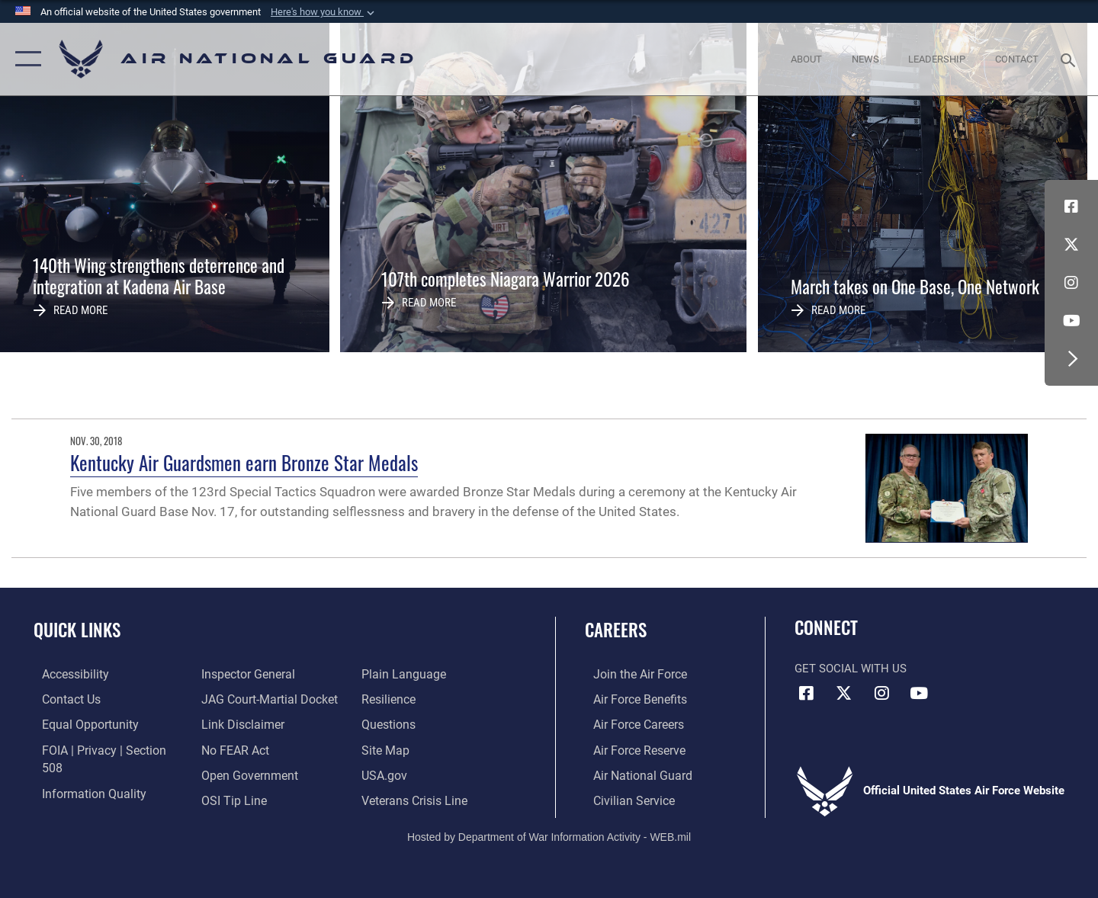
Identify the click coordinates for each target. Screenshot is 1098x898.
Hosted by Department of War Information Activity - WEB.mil (549, 834)
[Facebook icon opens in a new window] (1071, 207)
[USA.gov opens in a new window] (385, 748)
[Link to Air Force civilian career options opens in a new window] (624, 798)
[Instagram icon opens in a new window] (1071, 283)
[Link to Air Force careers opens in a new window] (629, 723)
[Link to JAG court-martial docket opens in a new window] (264, 674)
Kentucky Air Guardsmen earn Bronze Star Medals (244, 462)
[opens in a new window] (66, 674)
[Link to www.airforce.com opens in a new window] (630, 674)
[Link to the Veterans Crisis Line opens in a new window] (415, 774)
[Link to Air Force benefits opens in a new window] (630, 698)
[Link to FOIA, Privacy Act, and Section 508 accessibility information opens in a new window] (103, 748)
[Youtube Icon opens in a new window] (1071, 321)
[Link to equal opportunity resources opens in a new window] (79, 723)
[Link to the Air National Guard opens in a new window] (632, 774)
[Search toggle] (1070, 58)
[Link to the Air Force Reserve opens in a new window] (630, 748)
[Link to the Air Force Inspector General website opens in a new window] (79, 798)
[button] (324, 12)
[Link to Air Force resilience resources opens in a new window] (390, 674)
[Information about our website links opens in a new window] (238, 698)
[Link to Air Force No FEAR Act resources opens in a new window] (232, 723)
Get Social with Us (851, 668)
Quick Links (77, 630)
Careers (616, 630)
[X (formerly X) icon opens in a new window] (1071, 245)
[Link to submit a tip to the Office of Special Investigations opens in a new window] (229, 774)
